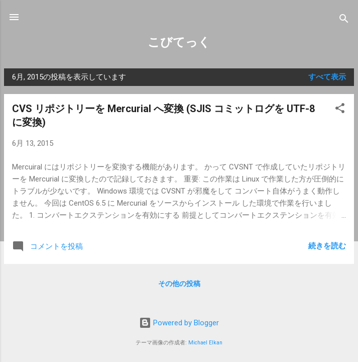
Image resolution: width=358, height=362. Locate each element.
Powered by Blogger (179, 322)
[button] (340, 110)
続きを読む (327, 245)
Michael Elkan (205, 342)
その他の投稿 (179, 284)
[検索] (344, 20)
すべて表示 (327, 76)
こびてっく (179, 42)
